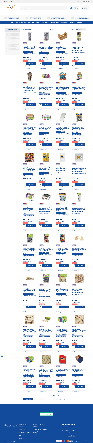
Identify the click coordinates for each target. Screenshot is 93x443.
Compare (26, 69)
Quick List (77, 1)
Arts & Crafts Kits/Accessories (84, 135)
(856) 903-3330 (68, 429)
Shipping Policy (22, 429)
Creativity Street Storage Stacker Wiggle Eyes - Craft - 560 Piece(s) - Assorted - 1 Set (29, 48)
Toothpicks (79, 294)
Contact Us (12, 1)
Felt (61, 376)
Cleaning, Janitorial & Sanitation (50, 22)
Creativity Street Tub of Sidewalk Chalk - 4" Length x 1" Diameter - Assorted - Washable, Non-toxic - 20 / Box (79, 88)
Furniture (72, 22)
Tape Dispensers (64, 53)
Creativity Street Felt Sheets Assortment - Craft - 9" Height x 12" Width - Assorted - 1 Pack (79, 371)
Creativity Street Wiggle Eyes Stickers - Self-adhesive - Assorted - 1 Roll (45, 208)
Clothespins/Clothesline (33, 295)
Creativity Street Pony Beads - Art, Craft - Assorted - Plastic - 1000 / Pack (46, 249)
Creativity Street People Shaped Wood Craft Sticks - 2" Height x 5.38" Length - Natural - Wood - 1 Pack (79, 250)
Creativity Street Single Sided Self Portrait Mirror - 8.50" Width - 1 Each (62, 128)
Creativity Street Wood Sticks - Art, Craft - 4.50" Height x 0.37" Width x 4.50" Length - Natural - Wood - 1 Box (29, 332)
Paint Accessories (81, 52)
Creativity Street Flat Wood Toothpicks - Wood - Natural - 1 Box (79, 289)
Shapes (62, 254)
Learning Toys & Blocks (66, 94)
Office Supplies (36, 428)
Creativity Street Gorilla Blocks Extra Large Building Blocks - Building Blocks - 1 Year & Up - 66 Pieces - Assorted (62, 88)
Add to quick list (27, 65)
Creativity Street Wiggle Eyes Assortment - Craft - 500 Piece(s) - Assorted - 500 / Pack (62, 208)
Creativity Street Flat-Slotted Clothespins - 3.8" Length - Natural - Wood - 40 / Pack (62, 290)
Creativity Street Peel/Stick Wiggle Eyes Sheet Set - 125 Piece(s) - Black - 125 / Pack (79, 208)
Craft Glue (30, 217)
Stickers (46, 213)
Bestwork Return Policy (24, 431)
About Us (6, 1)
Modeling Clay (47, 96)
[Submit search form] (65, 8)
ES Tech (87, 441)
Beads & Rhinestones (32, 175)
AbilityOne (31, 22)
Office (37, 22)
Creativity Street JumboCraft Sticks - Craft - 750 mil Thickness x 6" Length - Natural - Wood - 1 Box (79, 332)
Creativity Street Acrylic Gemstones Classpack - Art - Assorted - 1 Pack (62, 249)
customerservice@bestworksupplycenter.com (72, 432)
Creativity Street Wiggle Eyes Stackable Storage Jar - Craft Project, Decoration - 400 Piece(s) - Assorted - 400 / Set (46, 49)
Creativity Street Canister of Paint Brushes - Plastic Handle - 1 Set (78, 47)
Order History (85, 1)
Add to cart (30, 63)
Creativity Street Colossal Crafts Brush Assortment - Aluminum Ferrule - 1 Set (29, 87)
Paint (45, 134)
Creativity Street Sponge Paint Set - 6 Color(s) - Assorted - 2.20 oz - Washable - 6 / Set (45, 129)
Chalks (78, 94)
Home (11, 22)
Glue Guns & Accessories (49, 174)
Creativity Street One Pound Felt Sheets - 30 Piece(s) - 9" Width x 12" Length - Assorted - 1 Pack (63, 371)
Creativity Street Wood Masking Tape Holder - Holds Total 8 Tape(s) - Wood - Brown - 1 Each (61, 48)
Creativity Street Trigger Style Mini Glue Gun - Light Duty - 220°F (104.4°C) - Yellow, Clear (45, 169)
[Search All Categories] (43, 8)
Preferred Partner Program (24, 432)
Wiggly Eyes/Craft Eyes (33, 53)
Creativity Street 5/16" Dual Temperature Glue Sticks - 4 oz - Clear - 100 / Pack (79, 168)
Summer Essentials (21, 22)
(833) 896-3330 (70, 430)
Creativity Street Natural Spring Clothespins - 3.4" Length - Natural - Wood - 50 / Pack (29, 290)
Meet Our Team (22, 428)
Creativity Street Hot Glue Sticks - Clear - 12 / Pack (62, 168)
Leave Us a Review (23, 434)
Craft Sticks (79, 255)
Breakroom (80, 22)
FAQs (20, 435)
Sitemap (21, 437)
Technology (64, 22)
